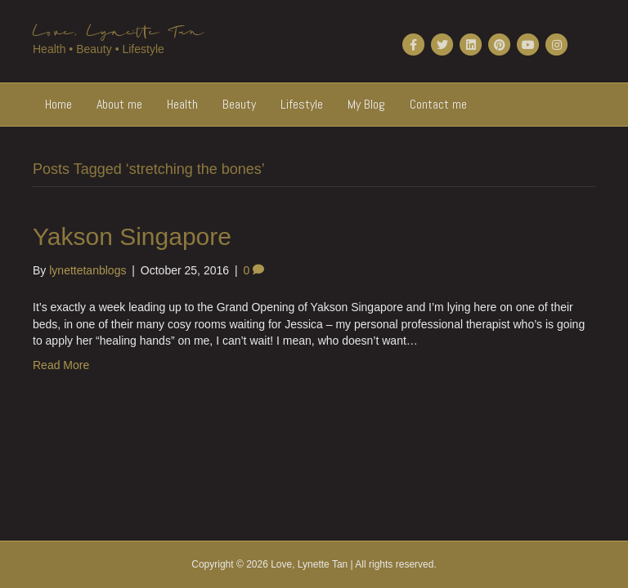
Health (182, 104)
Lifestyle (301, 104)
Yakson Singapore (132, 236)
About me (119, 104)
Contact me (438, 104)
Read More (61, 365)
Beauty (239, 104)
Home (58, 104)
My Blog (366, 104)
